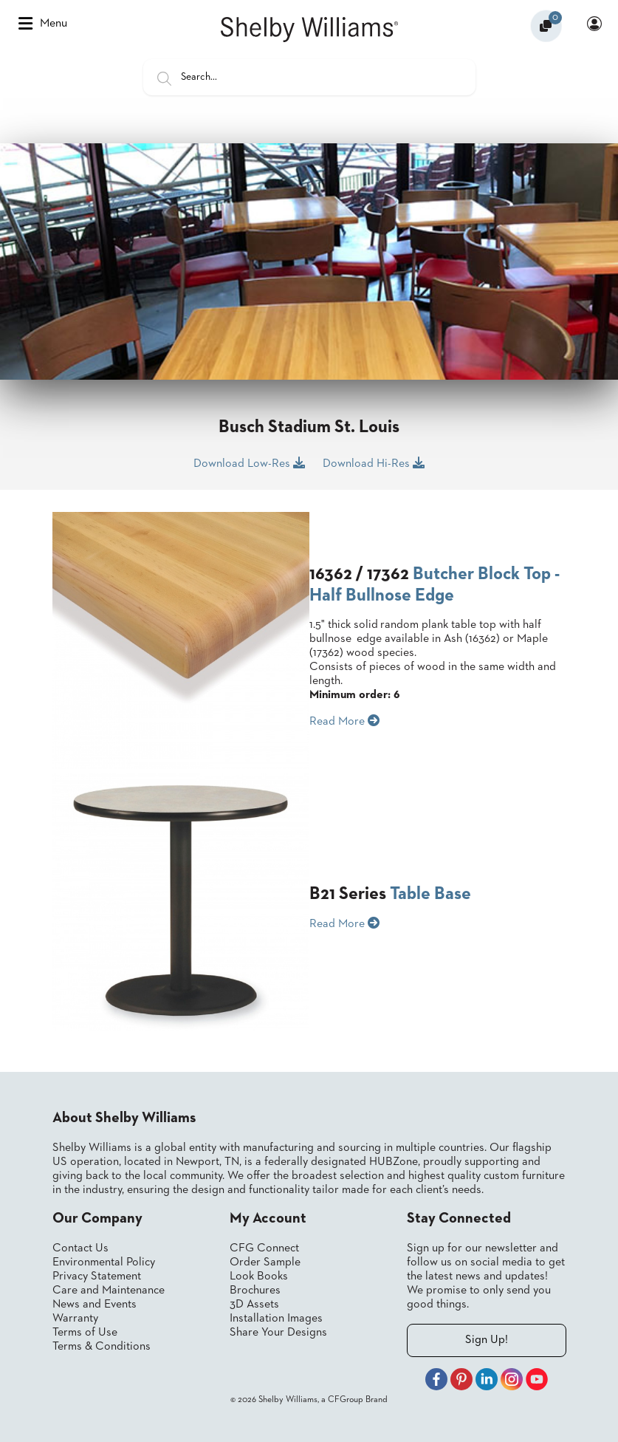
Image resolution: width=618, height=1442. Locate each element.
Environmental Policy (103, 1262)
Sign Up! (486, 1340)
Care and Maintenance (108, 1290)
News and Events (94, 1305)
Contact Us (80, 1248)
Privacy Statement (96, 1276)
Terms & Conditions (101, 1347)
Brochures (255, 1290)
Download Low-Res (249, 463)
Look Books (259, 1276)
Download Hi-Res (374, 463)
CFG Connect (264, 1248)
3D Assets (254, 1305)
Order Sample (265, 1262)
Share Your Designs (278, 1333)
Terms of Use (84, 1333)
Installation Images (276, 1319)
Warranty (75, 1319)
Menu (42, 24)
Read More (344, 721)
